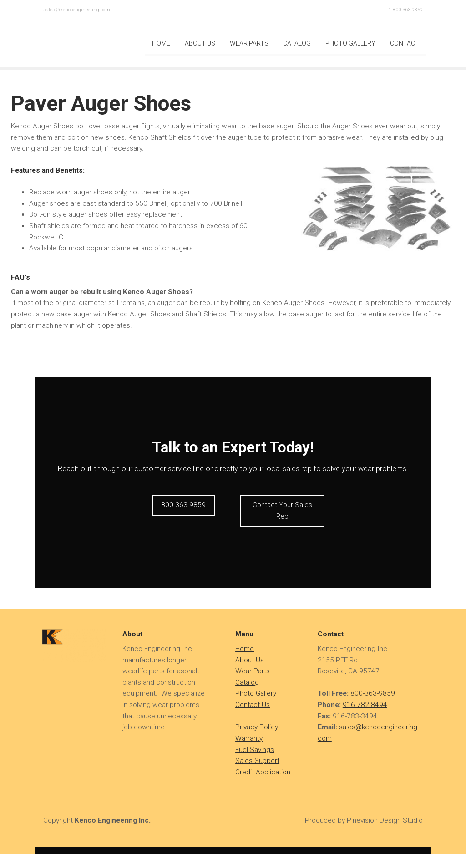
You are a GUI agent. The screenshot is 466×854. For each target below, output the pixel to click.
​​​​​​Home (244, 640)
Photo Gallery (255, 685)
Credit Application (262, 763)
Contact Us (252, 696)
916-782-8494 (365, 696)
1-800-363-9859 (406, 10)
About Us (249, 651)
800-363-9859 (372, 685)
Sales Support (257, 752)
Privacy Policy (256, 718)
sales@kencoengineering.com (76, 10)
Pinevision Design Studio (385, 811)
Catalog (247, 674)
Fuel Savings (254, 741)
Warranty (249, 730)
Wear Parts (252, 662)
